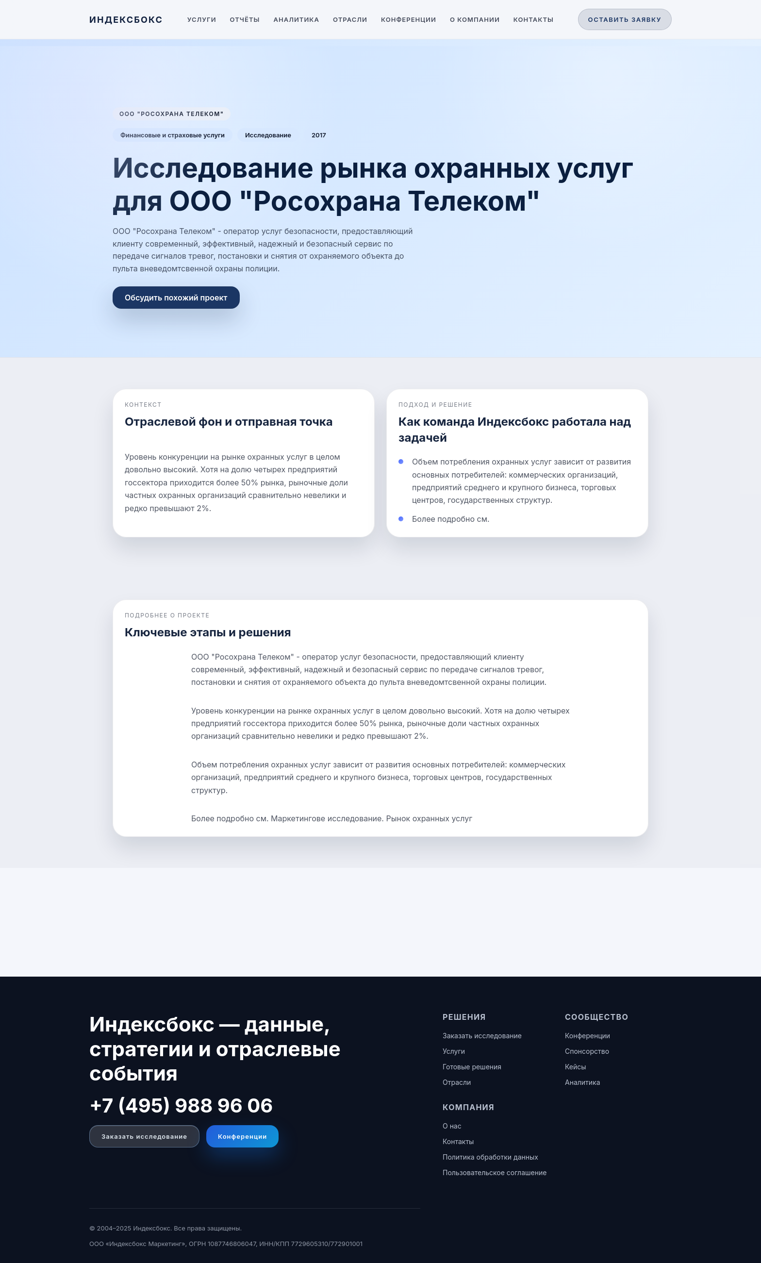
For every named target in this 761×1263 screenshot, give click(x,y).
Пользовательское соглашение (494, 1172)
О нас (452, 1126)
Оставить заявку (625, 19)
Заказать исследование (144, 1136)
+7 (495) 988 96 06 (181, 1105)
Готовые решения (472, 1067)
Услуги (201, 19)
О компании (475, 19)
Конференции (408, 19)
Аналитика (296, 19)
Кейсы (575, 1067)
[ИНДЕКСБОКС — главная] (126, 20)
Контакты (533, 19)
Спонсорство (587, 1051)
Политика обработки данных (490, 1157)
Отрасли (350, 19)
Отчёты (245, 19)
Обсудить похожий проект (176, 297)
